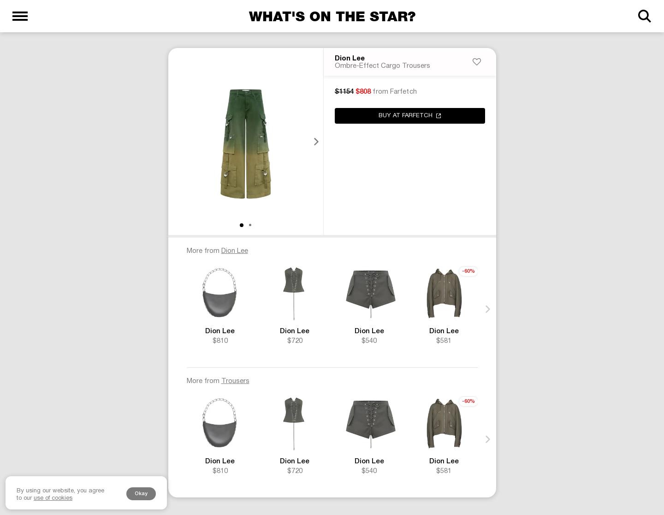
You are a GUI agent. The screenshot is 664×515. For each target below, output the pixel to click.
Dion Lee (350, 59)
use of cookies (53, 498)
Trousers (235, 382)
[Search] (643, 16)
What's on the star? (332, 16)
